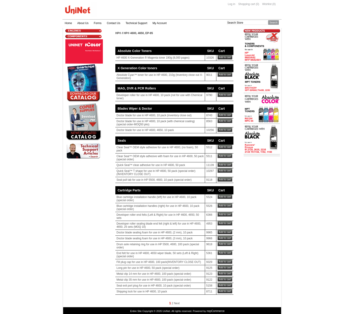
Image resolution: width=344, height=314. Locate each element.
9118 (209, 179)
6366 (209, 214)
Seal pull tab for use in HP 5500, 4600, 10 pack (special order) (154, 179)
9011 (209, 75)
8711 (209, 291)
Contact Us (113, 23)
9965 (209, 232)
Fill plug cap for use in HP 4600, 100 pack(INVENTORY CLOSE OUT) (158, 262)
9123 (209, 273)
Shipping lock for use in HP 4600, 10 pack (141, 291)
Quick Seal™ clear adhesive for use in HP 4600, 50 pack (150, 165)
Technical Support (136, 23)
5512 (209, 147)
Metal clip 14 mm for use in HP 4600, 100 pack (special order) (153, 273)
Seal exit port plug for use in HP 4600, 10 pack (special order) (153, 285)
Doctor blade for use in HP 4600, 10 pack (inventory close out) (154, 115)
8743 (209, 115)
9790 (209, 95)
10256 (210, 130)
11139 (210, 165)
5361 (209, 253)
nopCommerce (216, 311)
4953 (209, 223)
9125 (209, 267)
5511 (209, 156)
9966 (209, 238)
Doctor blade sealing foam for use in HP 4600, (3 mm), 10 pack (154, 238)
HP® (118, 33)
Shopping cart (246, 4)
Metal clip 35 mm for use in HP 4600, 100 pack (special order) (153, 279)
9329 (209, 262)
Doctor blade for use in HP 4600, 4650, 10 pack (145, 130)
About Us (82, 23)
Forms (97, 23)
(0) (257, 4)
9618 (209, 244)
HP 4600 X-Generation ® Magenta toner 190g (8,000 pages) (153, 57)
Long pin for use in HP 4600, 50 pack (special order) (147, 267)
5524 (209, 197)
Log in (231, 4)
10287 (210, 171)
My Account (160, 23)
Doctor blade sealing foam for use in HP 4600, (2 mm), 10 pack (154, 232)
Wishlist (267, 4)
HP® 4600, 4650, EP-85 (138, 33)
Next (177, 303)
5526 (209, 206)
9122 (209, 279)
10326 (210, 57)
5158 (209, 285)
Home (68, 23)
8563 (209, 121)
